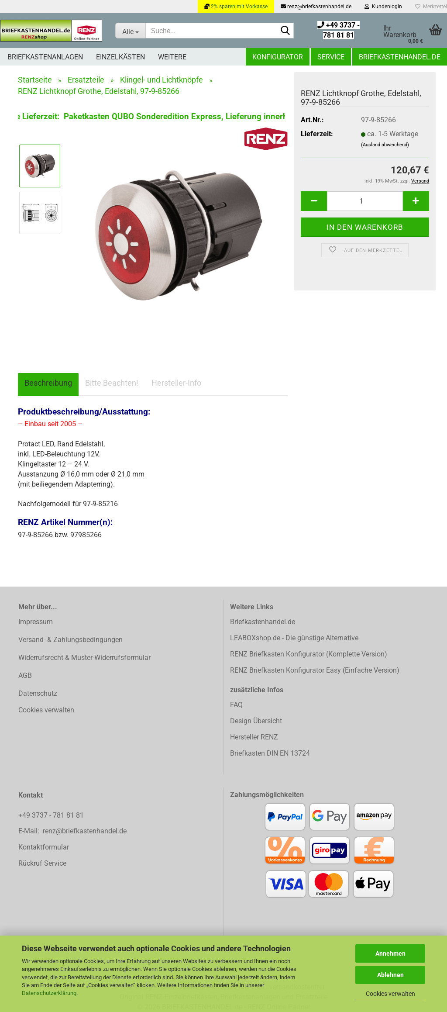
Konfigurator (277, 57)
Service (330, 57)
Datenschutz (37, 693)
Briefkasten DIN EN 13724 (270, 753)
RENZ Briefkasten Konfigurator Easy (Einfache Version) (314, 670)
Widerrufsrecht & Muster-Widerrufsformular (84, 657)
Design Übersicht (256, 721)
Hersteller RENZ (254, 737)
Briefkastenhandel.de (399, 57)
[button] (314, 201)
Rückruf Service (42, 863)
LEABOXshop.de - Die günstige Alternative (294, 638)
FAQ (236, 705)
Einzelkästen (120, 57)
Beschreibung (48, 382)
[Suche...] (130, 30)
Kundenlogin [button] (383, 6)
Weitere (172, 57)
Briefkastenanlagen (45, 57)
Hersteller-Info (176, 382)
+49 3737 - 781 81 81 (52, 815)
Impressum (35, 622)
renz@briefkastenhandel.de (316, 6)
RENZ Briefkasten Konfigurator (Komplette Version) (308, 654)
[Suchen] (285, 31)
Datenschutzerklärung (49, 993)
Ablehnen (390, 974)
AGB (25, 675)
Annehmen (390, 953)
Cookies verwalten (390, 993)
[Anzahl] (365, 201)
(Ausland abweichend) (385, 145)
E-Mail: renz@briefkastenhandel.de (72, 831)
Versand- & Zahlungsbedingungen (70, 640)
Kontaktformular (43, 847)
